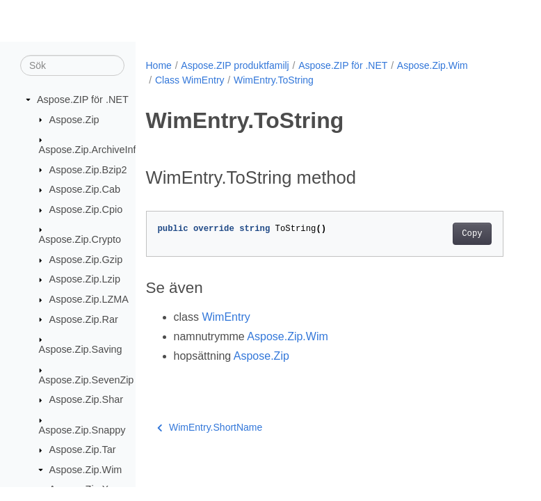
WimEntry (226, 317)
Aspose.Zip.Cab (84, 189)
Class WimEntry (190, 80)
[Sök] (72, 65)
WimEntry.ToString (274, 80)
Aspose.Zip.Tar (82, 449)
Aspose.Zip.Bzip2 (88, 169)
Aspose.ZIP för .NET (83, 99)
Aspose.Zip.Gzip (86, 259)
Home (159, 65)
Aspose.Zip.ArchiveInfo (90, 149)
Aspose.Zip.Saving (80, 349)
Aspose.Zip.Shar (86, 399)
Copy (472, 234)
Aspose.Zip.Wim (85, 469)
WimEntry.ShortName (210, 427)
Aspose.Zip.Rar (83, 319)
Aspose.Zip (74, 119)
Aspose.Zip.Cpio (86, 209)
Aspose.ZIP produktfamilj (235, 65)
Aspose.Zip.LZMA (89, 299)
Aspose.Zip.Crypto (80, 239)
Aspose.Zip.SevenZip (86, 379)
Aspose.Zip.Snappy (82, 430)
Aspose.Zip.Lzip (84, 279)
